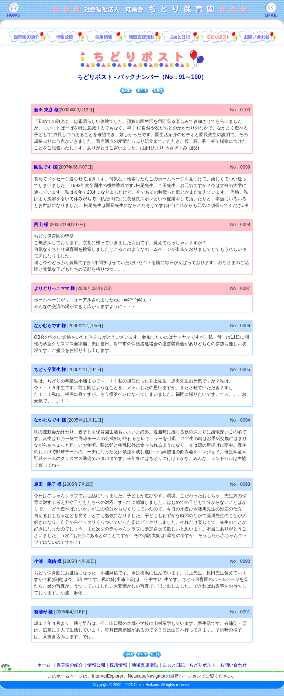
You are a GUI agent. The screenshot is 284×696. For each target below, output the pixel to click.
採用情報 (118, 665)
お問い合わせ (233, 665)
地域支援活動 (145, 665)
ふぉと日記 (174, 665)
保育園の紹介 (69, 665)
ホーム (44, 665)
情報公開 (96, 665)
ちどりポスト (202, 665)
